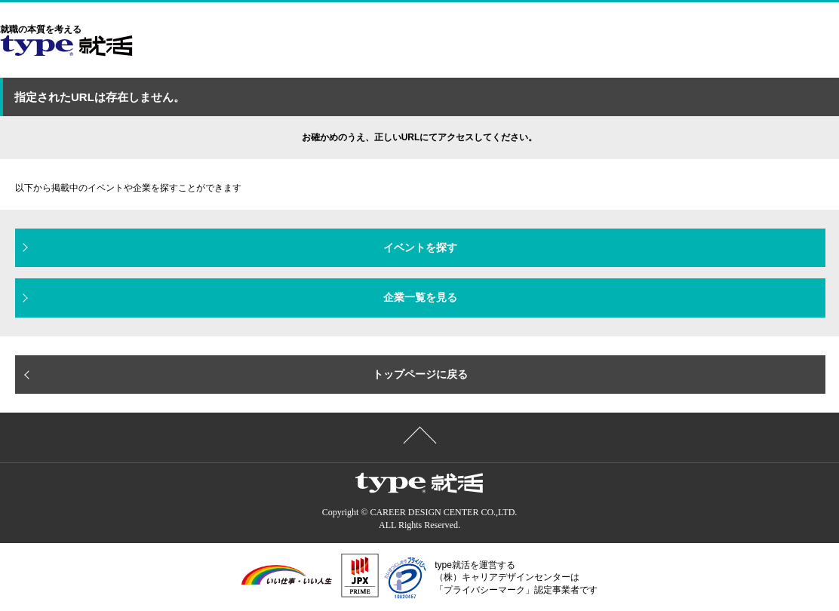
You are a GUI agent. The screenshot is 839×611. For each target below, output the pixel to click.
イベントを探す (420, 247)
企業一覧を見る (420, 297)
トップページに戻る (420, 374)
